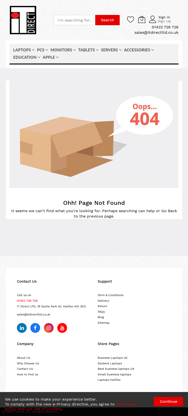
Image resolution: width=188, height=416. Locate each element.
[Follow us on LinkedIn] (22, 328)
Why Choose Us (28, 363)
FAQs (101, 311)
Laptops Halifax (109, 379)
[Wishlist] (130, 19)
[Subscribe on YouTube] (62, 328)
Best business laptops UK (116, 368)
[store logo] (23, 20)
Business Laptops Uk (113, 357)
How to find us (27, 374)
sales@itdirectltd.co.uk (33, 314)
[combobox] (74, 20)
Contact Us (25, 368)
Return (102, 306)
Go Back (169, 210)
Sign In (164, 17)
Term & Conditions (110, 295)
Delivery (103, 300)
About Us (23, 357)
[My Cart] (141, 19)
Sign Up (164, 21)
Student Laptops (110, 363)
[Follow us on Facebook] (35, 328)
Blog (101, 317)
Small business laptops (114, 374)
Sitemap (104, 322)
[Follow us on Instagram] (49, 328)
